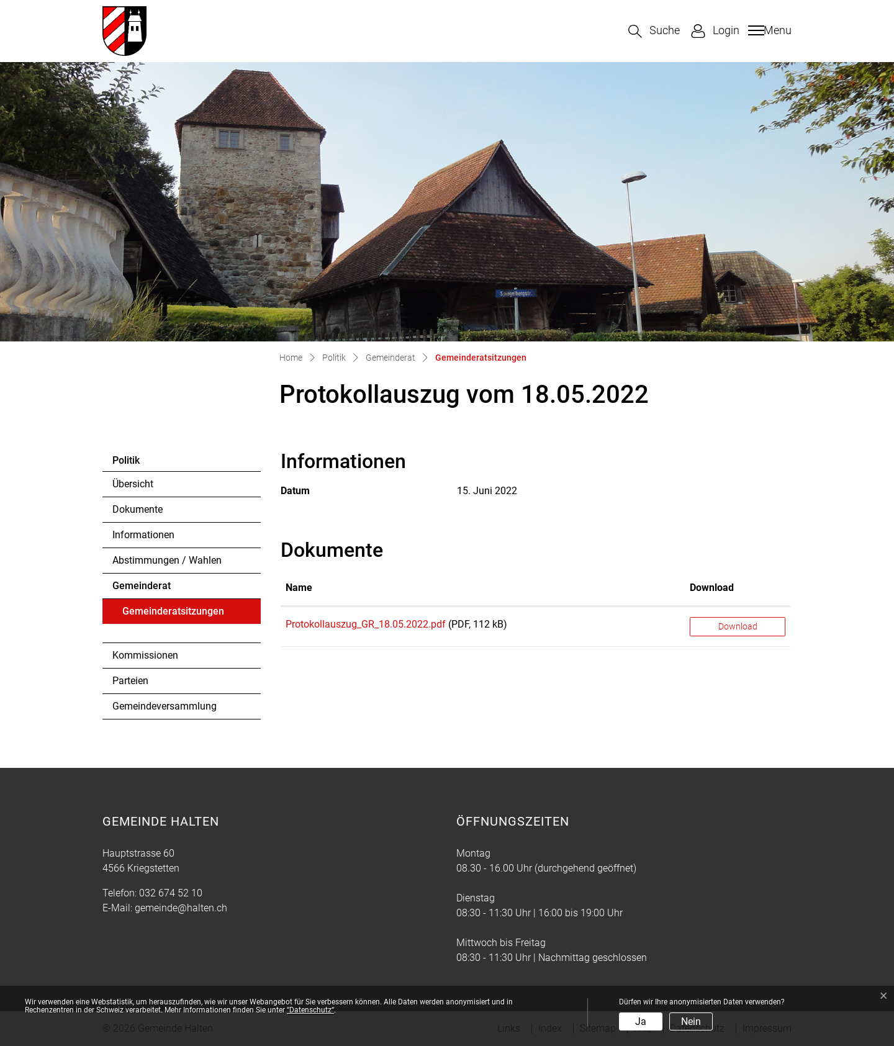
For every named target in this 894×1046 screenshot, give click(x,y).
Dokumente (137, 509)
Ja (640, 1021)
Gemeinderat (141, 586)
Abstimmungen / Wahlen (167, 560)
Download (737, 626)
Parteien (130, 681)
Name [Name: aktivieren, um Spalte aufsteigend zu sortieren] (299, 587)
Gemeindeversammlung (164, 706)
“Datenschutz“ (310, 1010)
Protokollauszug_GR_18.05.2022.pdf (366, 624)
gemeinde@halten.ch (181, 908)
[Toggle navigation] (768, 30)
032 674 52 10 (170, 893)
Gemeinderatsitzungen (173, 614)
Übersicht (132, 484)
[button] (654, 31)
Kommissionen (145, 655)
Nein (691, 1021)
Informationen (143, 535)
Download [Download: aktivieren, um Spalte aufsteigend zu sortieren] (712, 587)
